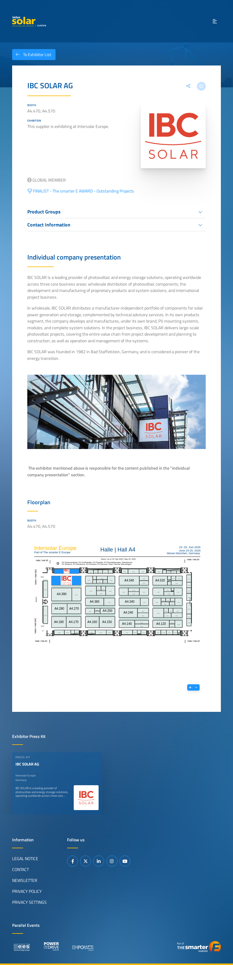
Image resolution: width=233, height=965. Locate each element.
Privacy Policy (27, 891)
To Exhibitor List (31, 54)
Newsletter (24, 880)
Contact (20, 869)
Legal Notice (25, 858)
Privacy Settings (29, 902)
